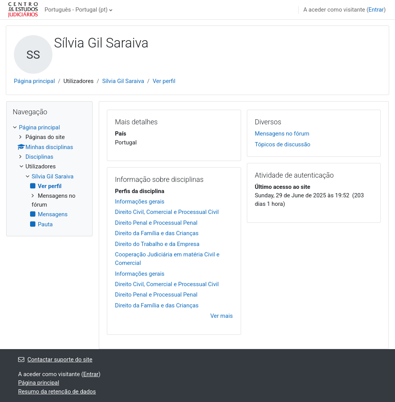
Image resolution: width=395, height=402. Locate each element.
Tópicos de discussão (283, 144)
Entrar (376, 9)
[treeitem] (49, 176)
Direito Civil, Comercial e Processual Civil (167, 212)
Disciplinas (39, 156)
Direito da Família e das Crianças (157, 233)
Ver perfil (164, 81)
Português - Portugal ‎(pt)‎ (76, 9)
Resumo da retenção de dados (57, 391)
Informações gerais (139, 201)
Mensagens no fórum (282, 133)
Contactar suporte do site (55, 359)
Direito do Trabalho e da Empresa (157, 244)
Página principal (34, 81)
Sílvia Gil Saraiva (123, 81)
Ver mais (221, 315)
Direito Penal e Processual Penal (156, 222)
